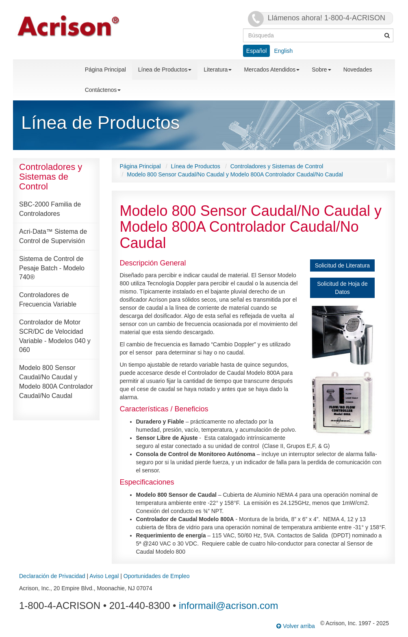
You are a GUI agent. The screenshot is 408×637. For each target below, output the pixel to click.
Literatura (218, 69)
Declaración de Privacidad (52, 576)
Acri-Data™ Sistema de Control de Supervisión (53, 236)
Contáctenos (103, 90)
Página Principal (105, 69)
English (283, 51)
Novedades (357, 69)
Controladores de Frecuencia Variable (47, 299)
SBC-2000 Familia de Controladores (50, 209)
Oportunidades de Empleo (157, 576)
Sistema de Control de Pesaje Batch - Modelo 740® (52, 268)
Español (256, 51)
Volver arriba (295, 626)
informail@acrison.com (228, 605)
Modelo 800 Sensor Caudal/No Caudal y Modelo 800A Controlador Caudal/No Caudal (56, 381)
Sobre (321, 69)
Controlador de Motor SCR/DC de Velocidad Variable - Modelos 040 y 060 (55, 336)
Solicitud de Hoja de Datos (342, 287)
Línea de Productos (164, 69)
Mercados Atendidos (271, 69)
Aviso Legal (104, 576)
